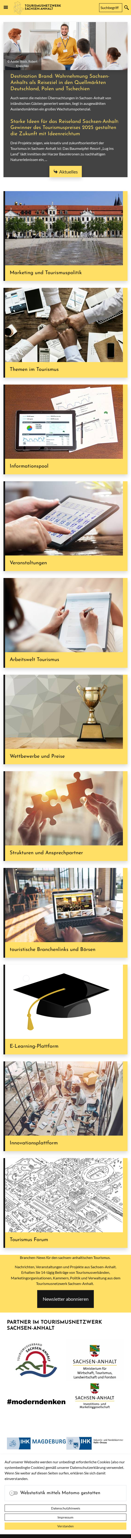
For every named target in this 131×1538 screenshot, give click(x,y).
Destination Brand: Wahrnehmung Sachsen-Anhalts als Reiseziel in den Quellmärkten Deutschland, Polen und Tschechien (60, 83)
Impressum (65, 1517)
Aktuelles (68, 171)
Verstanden (65, 1526)
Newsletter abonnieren (65, 1299)
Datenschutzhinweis (65, 1508)
